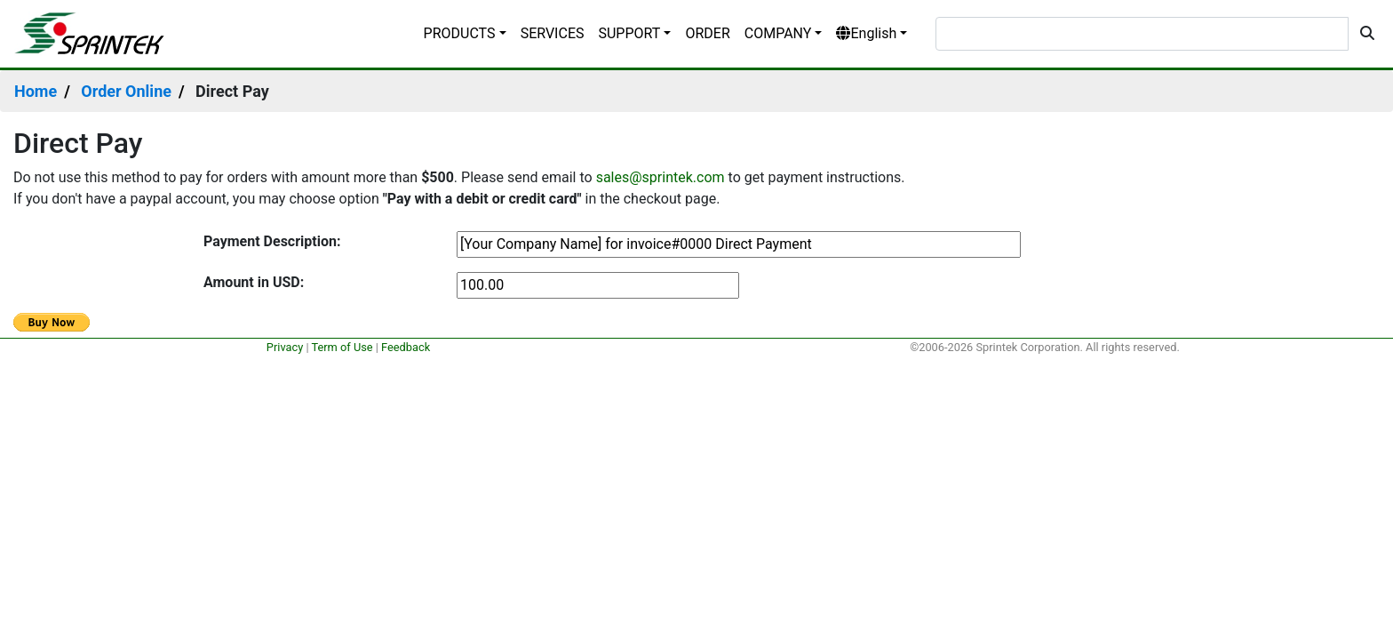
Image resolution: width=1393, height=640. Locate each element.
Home (35, 91)
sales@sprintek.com (660, 177)
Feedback (405, 347)
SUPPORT (629, 33)
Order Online (126, 91)
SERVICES (553, 33)
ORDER (707, 33)
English (866, 33)
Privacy (285, 347)
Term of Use (341, 347)
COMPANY (778, 33)
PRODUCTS (460, 33)
